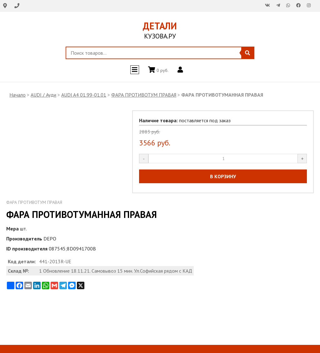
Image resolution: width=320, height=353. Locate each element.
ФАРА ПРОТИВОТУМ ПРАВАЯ (143, 95)
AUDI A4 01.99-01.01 (83, 95)
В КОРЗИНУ (223, 176)
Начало (17, 95)
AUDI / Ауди (43, 95)
